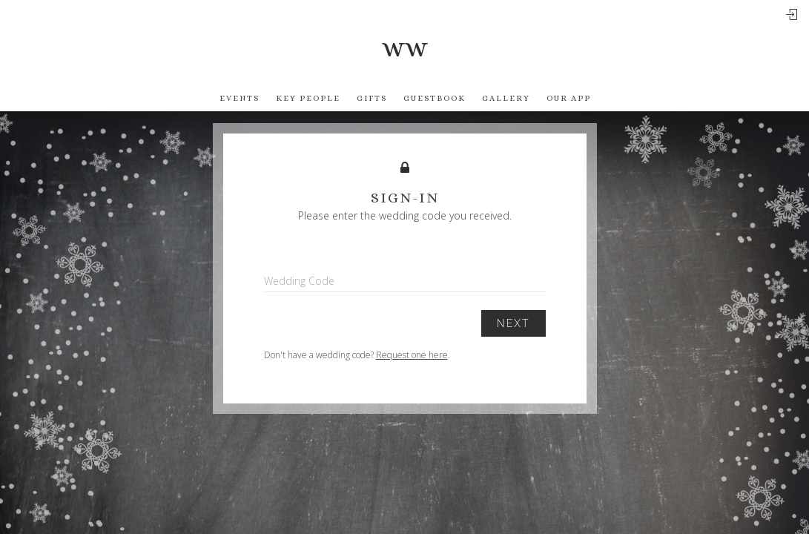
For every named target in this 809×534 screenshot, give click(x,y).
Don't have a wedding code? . (357, 355)
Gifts (372, 98)
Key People (308, 98)
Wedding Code (299, 281)
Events (239, 98)
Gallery (506, 98)
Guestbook (434, 98)
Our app (569, 98)
